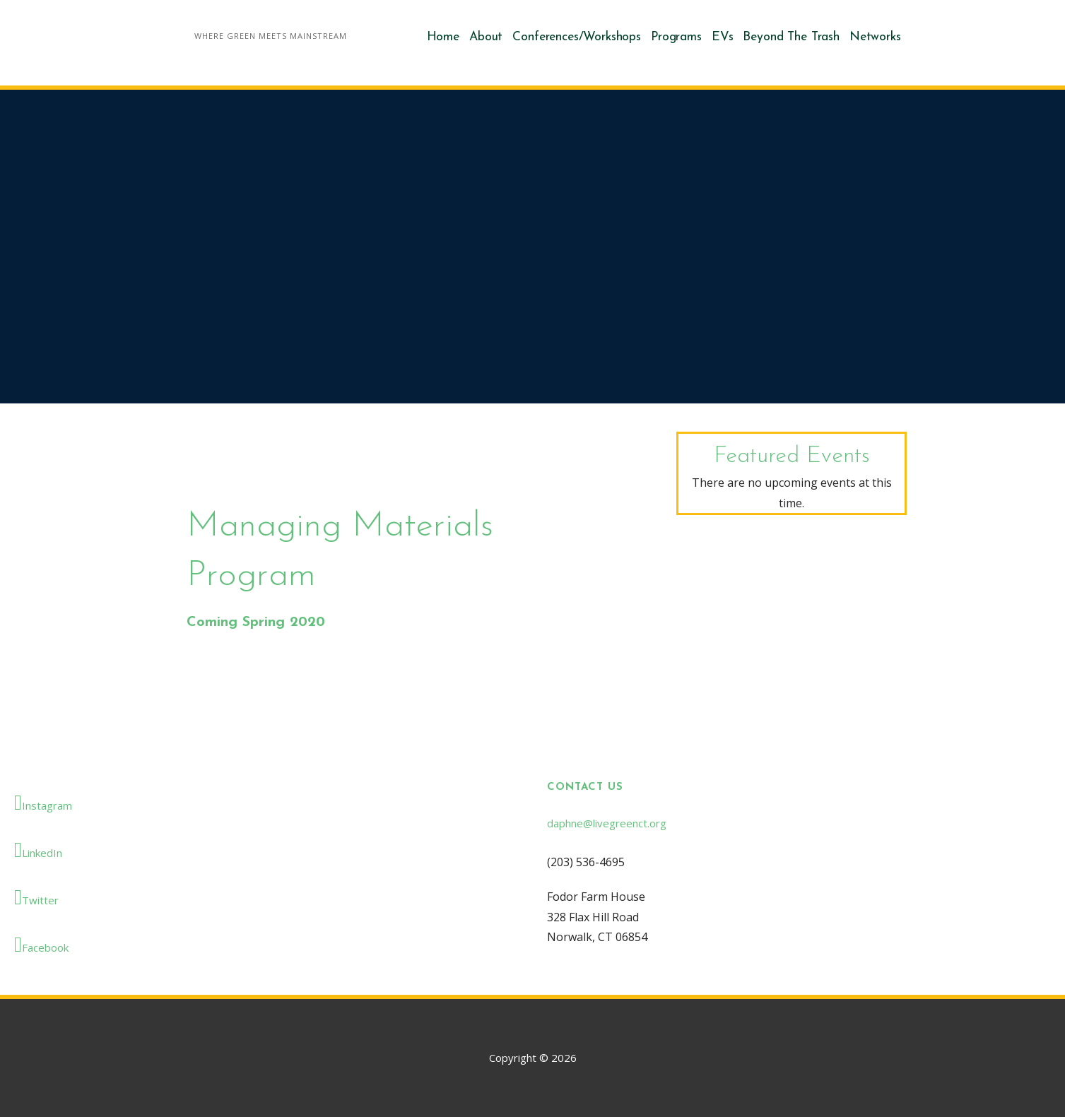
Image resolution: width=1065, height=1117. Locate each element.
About (485, 37)
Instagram (43, 802)
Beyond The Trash (791, 37)
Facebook (41, 944)
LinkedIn (38, 850)
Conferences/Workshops (576, 37)
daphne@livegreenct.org (606, 823)
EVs (723, 37)
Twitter (36, 897)
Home (443, 37)
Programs (676, 37)
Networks (875, 37)
